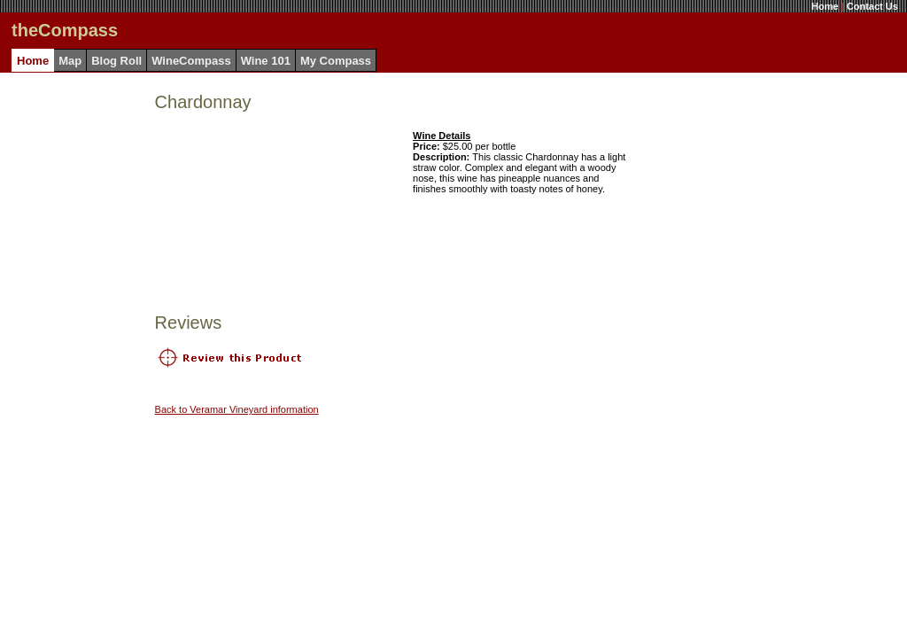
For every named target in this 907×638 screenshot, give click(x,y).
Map (69, 60)
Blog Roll (116, 60)
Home (825, 6)
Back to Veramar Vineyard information (237, 409)
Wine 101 (266, 60)
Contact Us (872, 6)
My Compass (335, 60)
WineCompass (190, 60)
